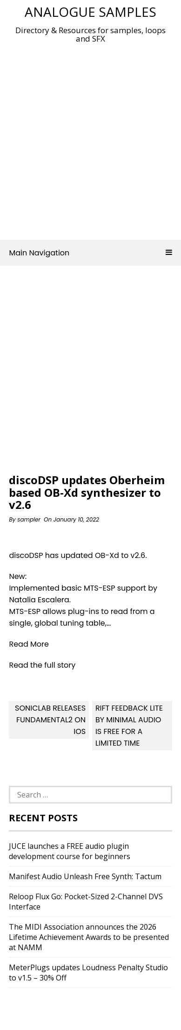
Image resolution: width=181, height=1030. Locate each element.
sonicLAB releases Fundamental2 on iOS (50, 720)
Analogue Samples (90, 12)
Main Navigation (90, 252)
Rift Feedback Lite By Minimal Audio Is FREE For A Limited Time (129, 725)
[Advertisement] (90, 139)
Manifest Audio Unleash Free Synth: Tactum (85, 876)
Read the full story (42, 665)
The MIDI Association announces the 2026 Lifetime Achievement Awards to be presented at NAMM (89, 937)
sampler (28, 519)
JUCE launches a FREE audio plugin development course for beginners (69, 851)
